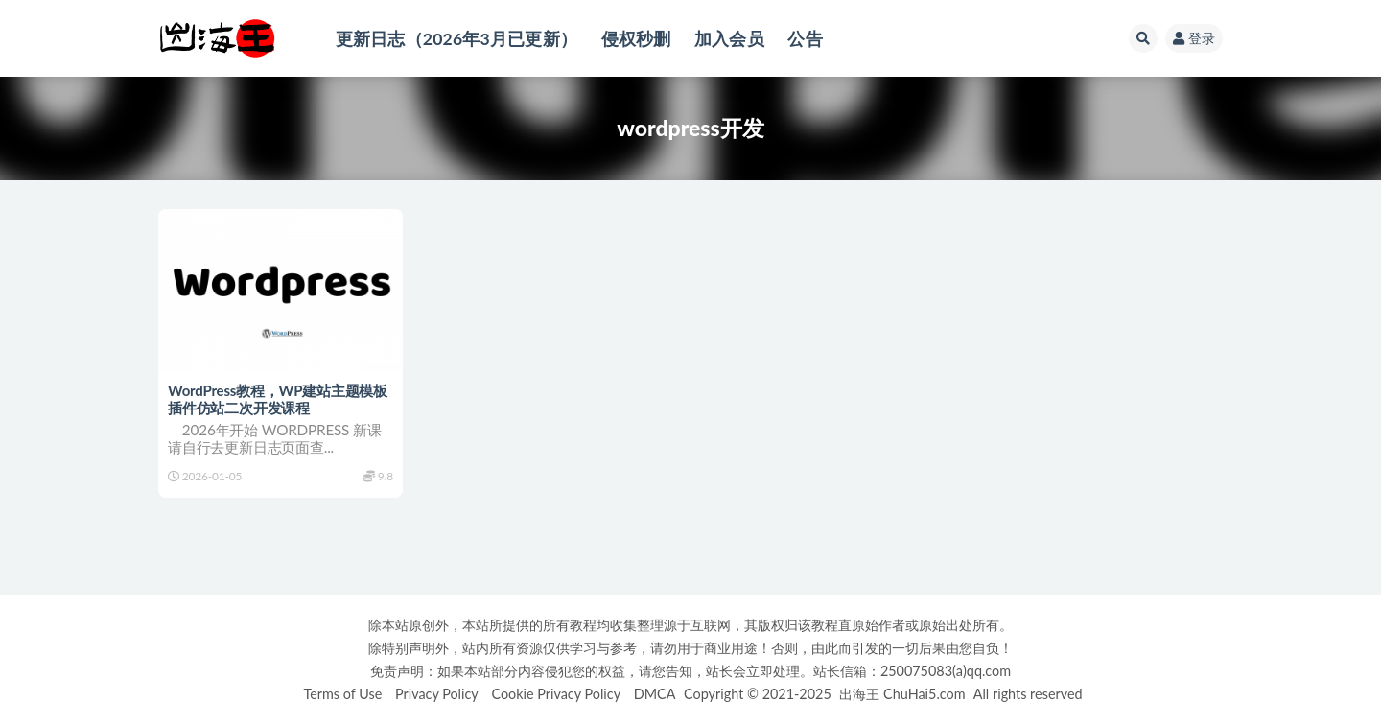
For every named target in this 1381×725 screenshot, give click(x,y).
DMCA (655, 694)
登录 (1194, 38)
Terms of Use (342, 694)
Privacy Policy (437, 694)
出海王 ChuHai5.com (902, 694)
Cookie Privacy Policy (555, 694)
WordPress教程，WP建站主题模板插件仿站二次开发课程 (277, 399)
